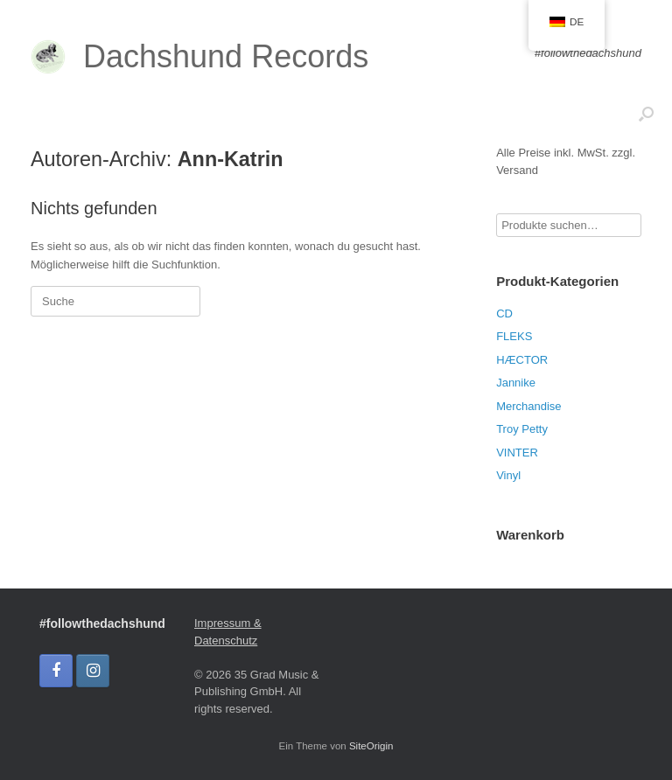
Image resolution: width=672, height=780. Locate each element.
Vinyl (508, 475)
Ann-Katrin (231, 159)
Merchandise (528, 406)
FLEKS (514, 336)
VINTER (517, 452)
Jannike (516, 382)
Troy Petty (522, 428)
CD (504, 313)
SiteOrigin (371, 746)
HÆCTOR (522, 359)
